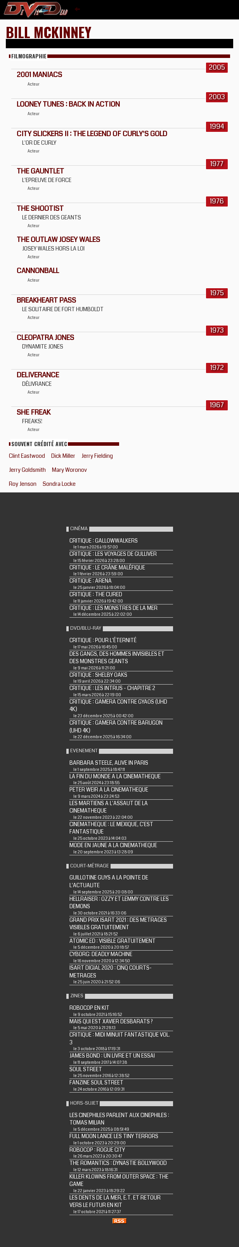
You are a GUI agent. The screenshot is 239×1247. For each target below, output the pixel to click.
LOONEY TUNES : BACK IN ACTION (68, 104)
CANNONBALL (38, 271)
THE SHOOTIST (40, 208)
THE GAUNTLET (40, 171)
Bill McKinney (49, 31)
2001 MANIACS (39, 75)
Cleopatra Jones (45, 338)
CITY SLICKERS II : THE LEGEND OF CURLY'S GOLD (92, 134)
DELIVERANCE (38, 375)
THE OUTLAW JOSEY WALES (58, 240)
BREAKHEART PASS (46, 300)
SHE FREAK (33, 412)
